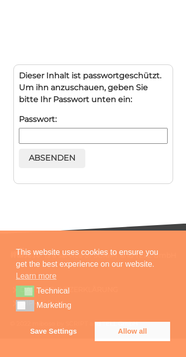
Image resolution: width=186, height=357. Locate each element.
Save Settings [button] (53, 331)
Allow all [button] (132, 331)
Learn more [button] (36, 276)
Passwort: (93, 129)
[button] (25, 291)
